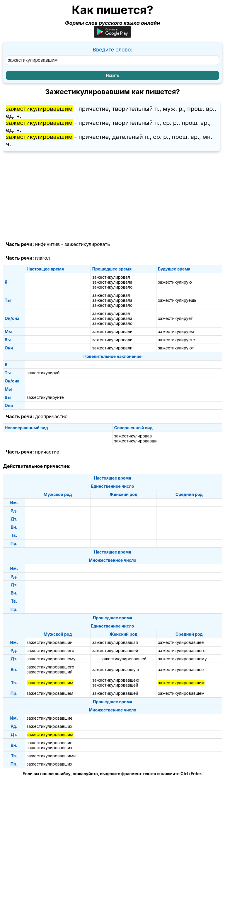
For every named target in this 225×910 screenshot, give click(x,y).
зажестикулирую (175, 282)
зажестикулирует (175, 318)
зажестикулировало (112, 287)
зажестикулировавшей (115, 650)
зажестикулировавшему (51, 658)
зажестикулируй (43, 372)
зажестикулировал (111, 277)
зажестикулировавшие (50, 718)
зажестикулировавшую (115, 669)
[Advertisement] (112, 196)
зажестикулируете (176, 339)
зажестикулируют (176, 347)
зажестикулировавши (136, 440)
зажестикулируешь (177, 300)
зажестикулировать (87, 244)
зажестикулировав (133, 435)
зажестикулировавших (49, 726)
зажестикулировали (112, 331)
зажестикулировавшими (51, 755)
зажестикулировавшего (50, 650)
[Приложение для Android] (112, 36)
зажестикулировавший (50, 642)
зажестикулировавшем (50, 693)
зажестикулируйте (45, 397)
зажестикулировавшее (181, 642)
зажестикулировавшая (115, 642)
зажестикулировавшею (115, 680)
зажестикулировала (112, 282)
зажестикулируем (176, 331)
